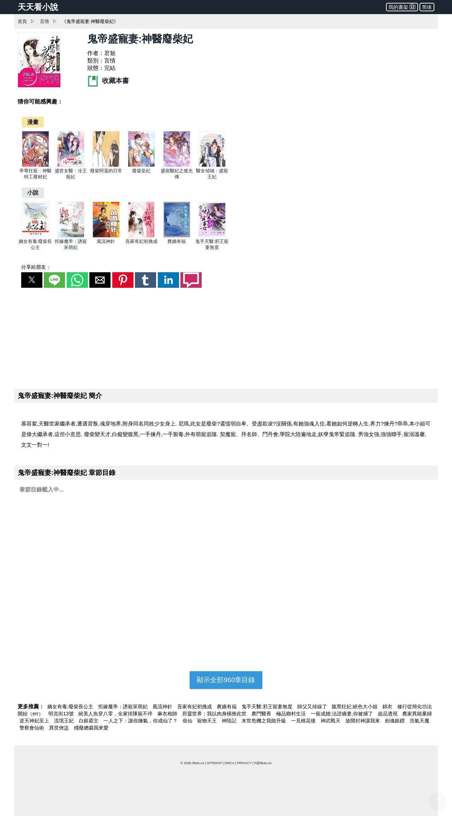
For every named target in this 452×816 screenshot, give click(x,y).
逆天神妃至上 (34, 720)
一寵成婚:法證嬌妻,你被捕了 (342, 713)
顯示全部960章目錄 (226, 680)
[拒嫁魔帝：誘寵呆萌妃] (70, 236)
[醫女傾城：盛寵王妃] (212, 165)
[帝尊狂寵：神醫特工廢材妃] (35, 165)
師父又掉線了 (312, 706)
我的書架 (402, 6)
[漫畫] (33, 122)
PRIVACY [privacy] (244, 763)
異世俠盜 (59, 728)
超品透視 (388, 713)
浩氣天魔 (419, 720)
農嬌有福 (176, 241)
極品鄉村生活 (291, 713)
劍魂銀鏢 (395, 720)
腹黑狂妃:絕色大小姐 (355, 706)
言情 (44, 21)
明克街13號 (61, 713)
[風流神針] (106, 236)
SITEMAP (214, 763)
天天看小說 (38, 7)
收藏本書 (108, 80)
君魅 (109, 53)
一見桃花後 (304, 720)
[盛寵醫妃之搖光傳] (176, 165)
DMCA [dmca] (229, 763)
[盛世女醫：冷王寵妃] (70, 165)
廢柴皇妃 (141, 170)
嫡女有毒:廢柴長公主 (71, 706)
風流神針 (106, 241)
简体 (427, 7)
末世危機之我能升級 (264, 720)
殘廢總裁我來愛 (91, 728)
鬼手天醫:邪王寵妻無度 (268, 706)
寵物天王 (207, 720)
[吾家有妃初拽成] (141, 236)
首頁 (22, 21)
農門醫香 (262, 713)
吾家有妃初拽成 (141, 241)
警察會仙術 (32, 728)
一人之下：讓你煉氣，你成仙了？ (141, 720)
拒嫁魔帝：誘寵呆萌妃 (123, 706)
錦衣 (388, 706)
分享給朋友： (36, 267)
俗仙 (188, 720)
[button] (31, 280)
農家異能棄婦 (417, 713)
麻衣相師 (168, 713)
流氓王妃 (64, 720)
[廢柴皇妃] (141, 165)
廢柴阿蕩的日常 (106, 170)
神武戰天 (331, 720)
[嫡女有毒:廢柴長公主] (35, 236)
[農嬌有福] (176, 236)
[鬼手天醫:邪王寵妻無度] (212, 236)
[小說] (33, 193)
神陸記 (230, 720)
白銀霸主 (89, 720)
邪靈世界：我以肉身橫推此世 (215, 713)
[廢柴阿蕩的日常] (106, 165)
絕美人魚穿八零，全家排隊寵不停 (116, 713)
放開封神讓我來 (363, 720)
